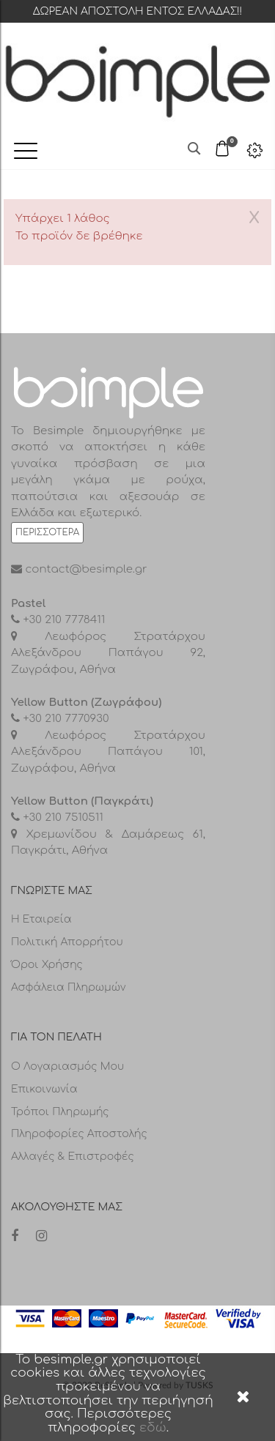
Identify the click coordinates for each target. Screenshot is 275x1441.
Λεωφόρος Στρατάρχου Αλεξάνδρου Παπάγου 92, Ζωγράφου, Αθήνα (108, 653)
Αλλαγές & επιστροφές (72, 1156)
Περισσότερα (47, 532)
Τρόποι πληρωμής (60, 1111)
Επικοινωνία (44, 1089)
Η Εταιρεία (41, 919)
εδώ (152, 1427)
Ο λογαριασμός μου (67, 1066)
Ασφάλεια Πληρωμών (68, 987)
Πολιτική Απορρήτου (67, 942)
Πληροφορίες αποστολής (79, 1133)
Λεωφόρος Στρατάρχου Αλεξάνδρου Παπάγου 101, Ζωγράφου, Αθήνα (108, 752)
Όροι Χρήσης (47, 964)
